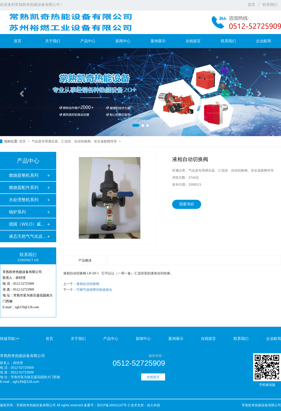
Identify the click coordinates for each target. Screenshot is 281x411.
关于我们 (52, 41)
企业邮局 (263, 41)
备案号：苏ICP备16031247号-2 (107, 405)
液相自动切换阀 (87, 284)
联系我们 (270, 5)
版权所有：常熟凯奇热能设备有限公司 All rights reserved (41, 405)
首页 (251, 5)
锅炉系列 (17, 212)
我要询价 (186, 204)
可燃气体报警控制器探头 (94, 290)
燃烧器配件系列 (23, 187)
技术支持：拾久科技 (145, 405)
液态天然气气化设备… (28, 236)
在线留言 (193, 41)
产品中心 (87, 41)
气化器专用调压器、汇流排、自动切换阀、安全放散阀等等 (75, 141)
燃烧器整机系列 (23, 175)
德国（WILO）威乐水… (28, 224)
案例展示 (158, 41)
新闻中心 (122, 41)
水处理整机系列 (23, 199)
